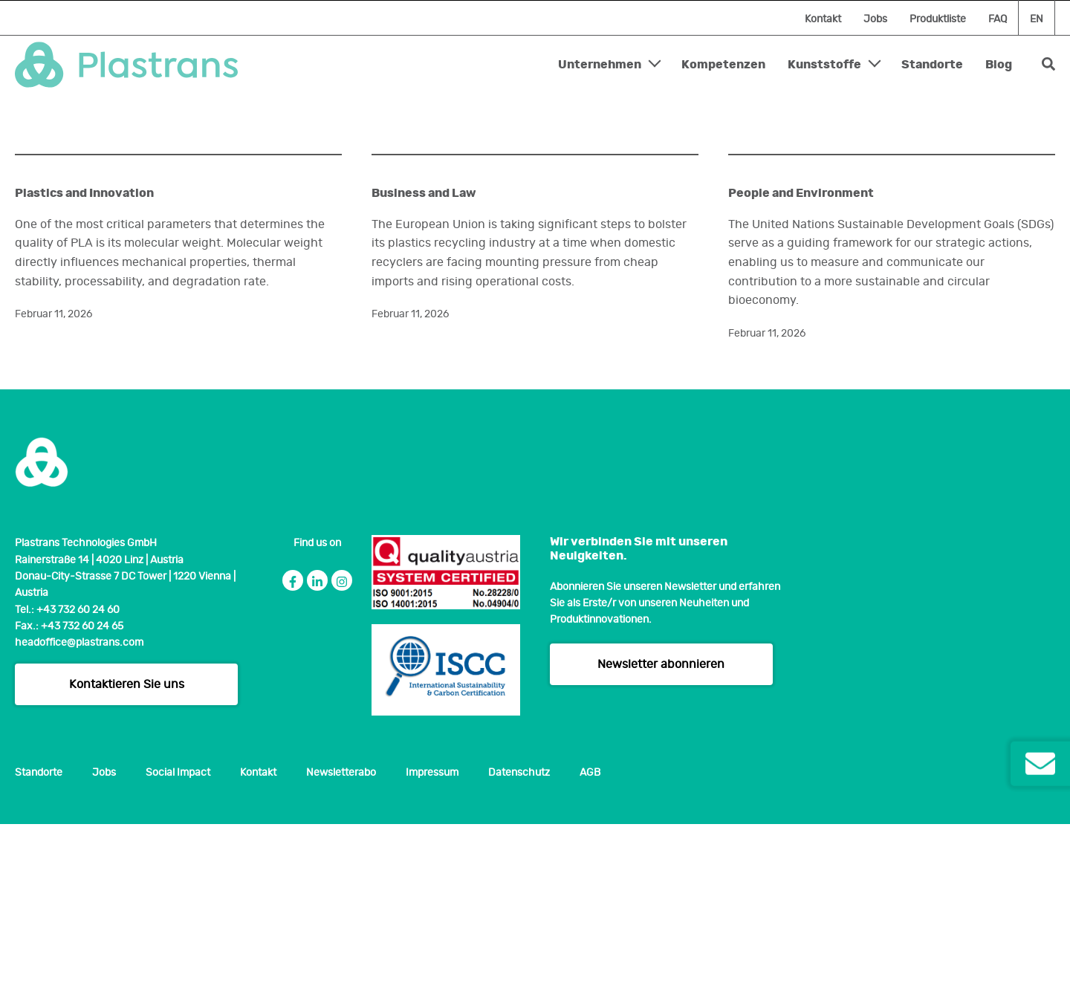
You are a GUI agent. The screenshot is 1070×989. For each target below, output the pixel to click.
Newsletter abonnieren (660, 829)
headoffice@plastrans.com (79, 808)
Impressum (432, 938)
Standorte (932, 65)
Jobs (875, 19)
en (1036, 19)
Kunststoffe (824, 65)
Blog (998, 65)
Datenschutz (519, 938)
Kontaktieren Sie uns (126, 850)
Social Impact (178, 938)
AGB (590, 938)
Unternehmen (599, 65)
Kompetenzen (723, 65)
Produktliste (938, 19)
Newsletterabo (341, 938)
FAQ (997, 19)
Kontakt (823, 19)
